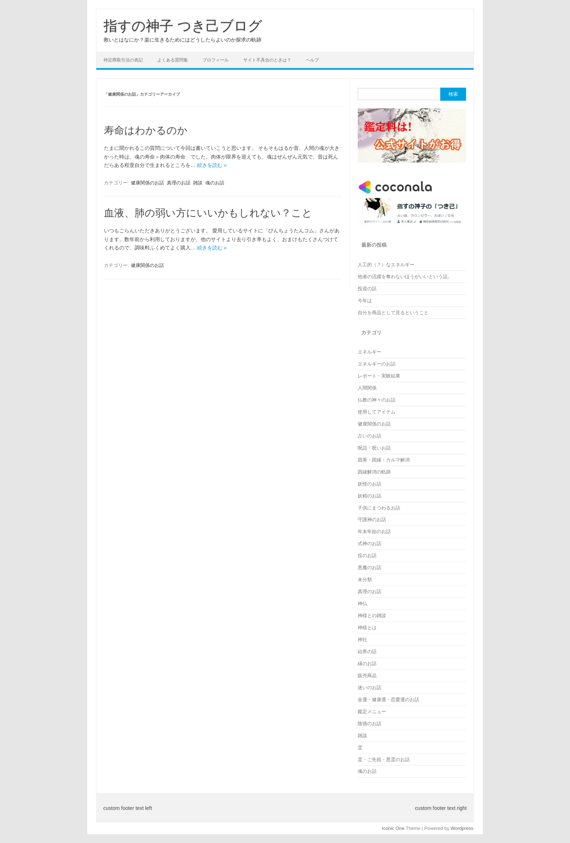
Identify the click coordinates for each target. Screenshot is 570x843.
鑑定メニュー (372, 711)
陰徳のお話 (369, 723)
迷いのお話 (369, 687)
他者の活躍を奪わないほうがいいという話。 (405, 276)
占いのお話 (369, 436)
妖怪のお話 (369, 484)
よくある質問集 (172, 60)
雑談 (197, 182)
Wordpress (461, 828)
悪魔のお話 (369, 567)
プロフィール (215, 60)
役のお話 (367, 555)
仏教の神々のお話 (377, 400)
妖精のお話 (369, 496)
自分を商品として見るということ (393, 312)
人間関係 (367, 388)
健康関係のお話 (147, 182)
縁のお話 (367, 663)
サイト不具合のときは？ (267, 60)
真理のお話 (178, 182)
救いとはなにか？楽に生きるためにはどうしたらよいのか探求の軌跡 (182, 40)
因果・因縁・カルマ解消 (384, 460)
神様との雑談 (372, 615)
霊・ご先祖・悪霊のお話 (384, 759)
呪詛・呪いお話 (374, 448)
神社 (362, 639)
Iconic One (393, 828)
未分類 (365, 579)
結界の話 (367, 651)
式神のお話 (369, 543)
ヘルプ (312, 60)
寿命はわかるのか (146, 130)
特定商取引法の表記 (123, 60)
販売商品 (367, 675)
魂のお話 (214, 182)
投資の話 (367, 288)
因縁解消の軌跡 (374, 472)
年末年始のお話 (374, 531)
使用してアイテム (377, 412)
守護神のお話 (372, 519)
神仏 (362, 603)
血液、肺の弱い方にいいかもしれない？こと (208, 213)
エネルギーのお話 (377, 364)
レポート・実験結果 (379, 376)
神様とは (367, 627)
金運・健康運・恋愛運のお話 (388, 699)
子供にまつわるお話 (379, 508)
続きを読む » (212, 165)
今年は (365, 300)
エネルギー (369, 352)
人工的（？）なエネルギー (386, 264)
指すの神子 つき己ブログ (183, 25)
